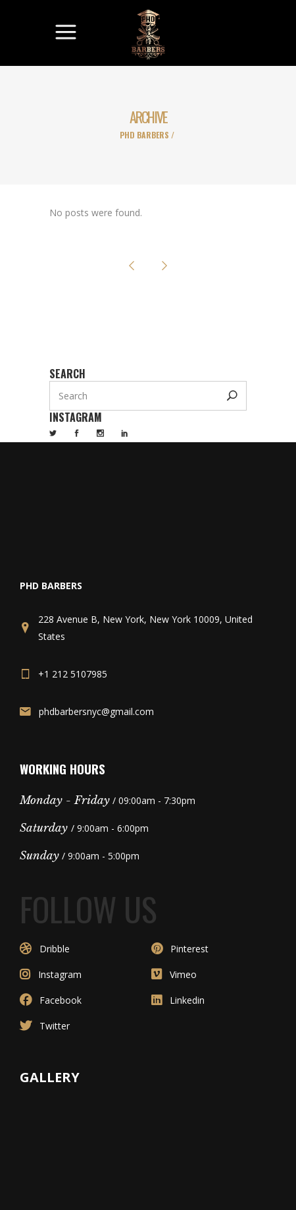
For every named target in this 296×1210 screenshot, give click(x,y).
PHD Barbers (144, 135)
